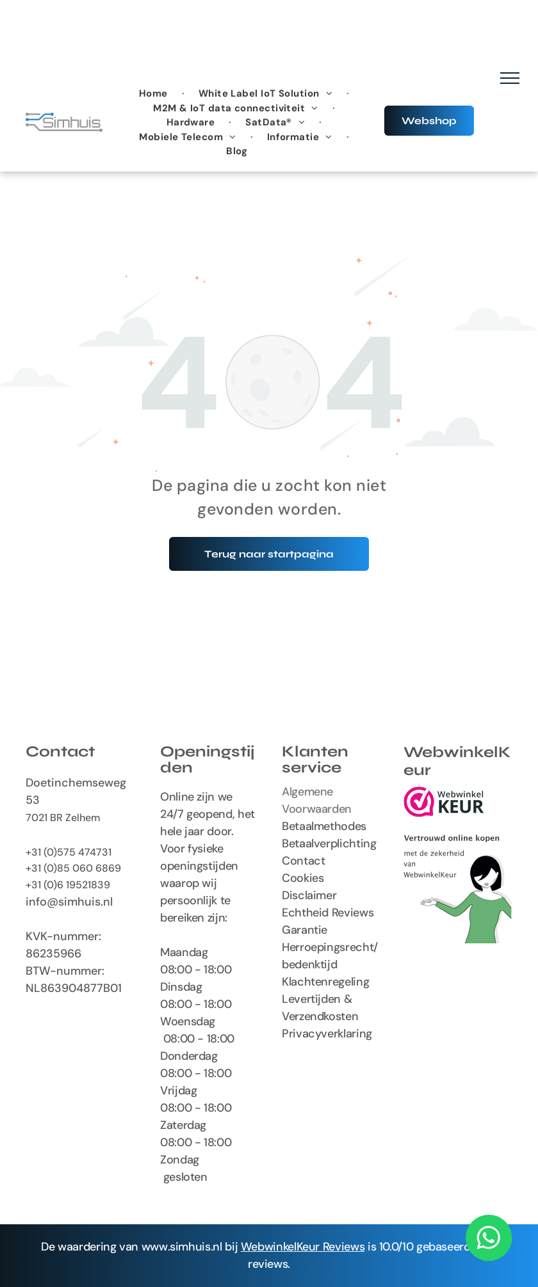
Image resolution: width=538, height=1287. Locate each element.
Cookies (302, 878)
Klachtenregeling (325, 981)
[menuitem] (154, 93)
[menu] (509, 78)
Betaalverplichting (329, 843)
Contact (303, 860)
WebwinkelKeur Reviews (302, 1246)
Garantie (304, 930)
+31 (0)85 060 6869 (73, 868)
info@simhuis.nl (69, 901)
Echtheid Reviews (327, 912)
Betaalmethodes (324, 826)
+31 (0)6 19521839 (68, 884)
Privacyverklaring (327, 1033)
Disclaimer (309, 895)
